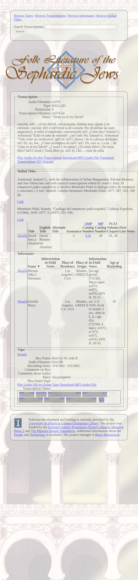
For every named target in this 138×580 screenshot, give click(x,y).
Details (22, 235)
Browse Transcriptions (50, 15)
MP (100, 223)
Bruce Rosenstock (107, 434)
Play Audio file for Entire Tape (38, 384)
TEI (38, 161)
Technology (37, 434)
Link (20, 201)
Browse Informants (81, 15)
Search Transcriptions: (29, 27)
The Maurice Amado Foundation (53, 431)
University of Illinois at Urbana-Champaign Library (64, 423)
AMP (88, 223)
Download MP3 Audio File (81, 158)
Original (47, 161)
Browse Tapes (23, 15)
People (18, 434)
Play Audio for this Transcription (39, 158)
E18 (88, 235)
